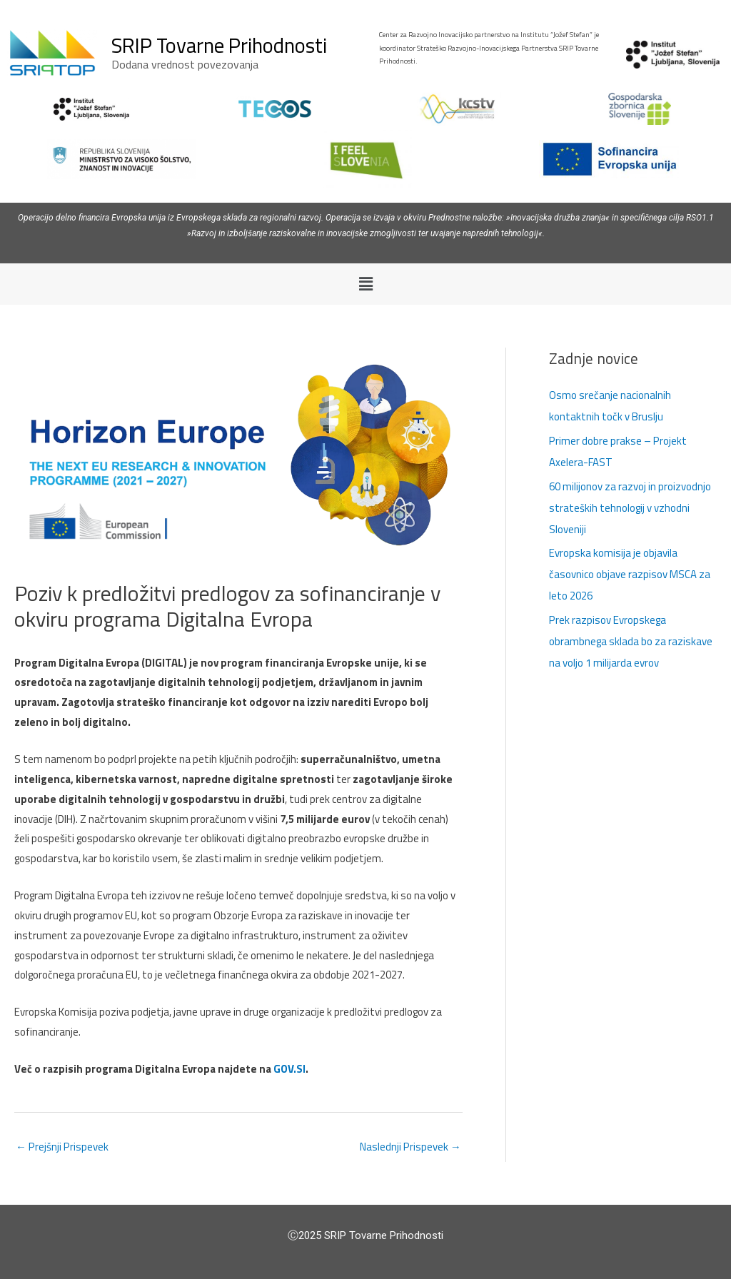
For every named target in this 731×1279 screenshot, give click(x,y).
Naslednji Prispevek (411, 1146)
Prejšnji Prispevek (61, 1146)
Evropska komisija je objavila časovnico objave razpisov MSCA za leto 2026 (629, 574)
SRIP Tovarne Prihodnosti (219, 45)
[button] (365, 284)
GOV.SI (289, 1069)
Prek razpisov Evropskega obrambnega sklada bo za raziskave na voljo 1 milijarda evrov (630, 641)
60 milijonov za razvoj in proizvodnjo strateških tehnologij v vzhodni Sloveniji (630, 507)
